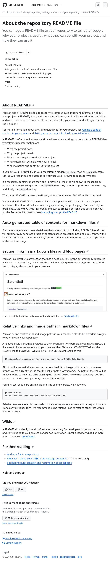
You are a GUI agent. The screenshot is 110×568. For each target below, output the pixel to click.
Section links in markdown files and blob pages (45, 251)
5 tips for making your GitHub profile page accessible (37, 458)
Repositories (13, 12)
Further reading (18, 446)
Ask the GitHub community (17, 538)
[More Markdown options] (28, 52)
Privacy (36, 556)
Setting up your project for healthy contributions (61, 133)
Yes (8, 489)
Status (45, 556)
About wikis (28, 436)
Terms (27, 556)
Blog (80, 556)
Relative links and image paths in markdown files (47, 326)
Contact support (11, 542)
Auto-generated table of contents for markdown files (50, 222)
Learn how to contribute (12, 523)
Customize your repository (66, 12)
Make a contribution (16, 518)
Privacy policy (8, 494)
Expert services (67, 556)
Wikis (8, 421)
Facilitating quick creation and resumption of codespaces (39, 462)
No (21, 489)
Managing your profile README (59, 212)
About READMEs (91, 12)
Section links (71, 316)
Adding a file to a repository (23, 454)
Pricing (54, 556)
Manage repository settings (36, 12)
